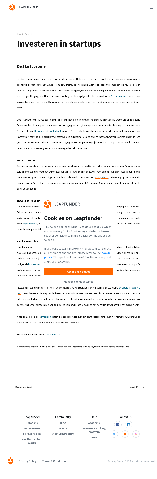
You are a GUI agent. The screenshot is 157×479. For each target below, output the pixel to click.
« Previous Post (22, 387)
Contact (94, 437)
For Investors (32, 428)
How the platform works (31, 440)
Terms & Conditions (54, 461)
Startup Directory (63, 433)
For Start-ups (32, 433)
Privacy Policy (28, 461)
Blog (63, 423)
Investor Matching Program (94, 430)
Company (32, 423)
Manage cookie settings (78, 281)
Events (63, 428)
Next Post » (136, 387)
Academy (94, 423)
